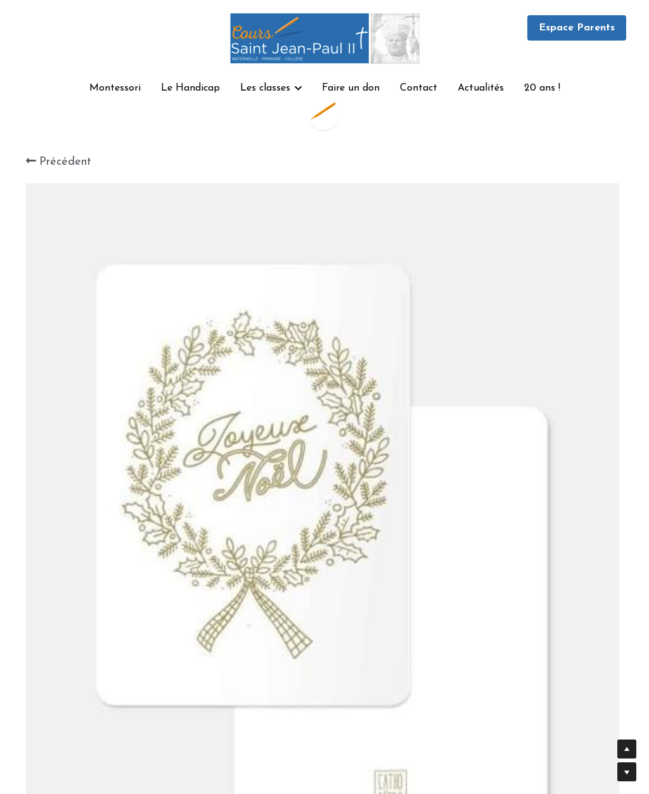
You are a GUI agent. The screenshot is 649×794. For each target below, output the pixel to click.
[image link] (324, 37)
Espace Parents (577, 28)
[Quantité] (504, 528)
